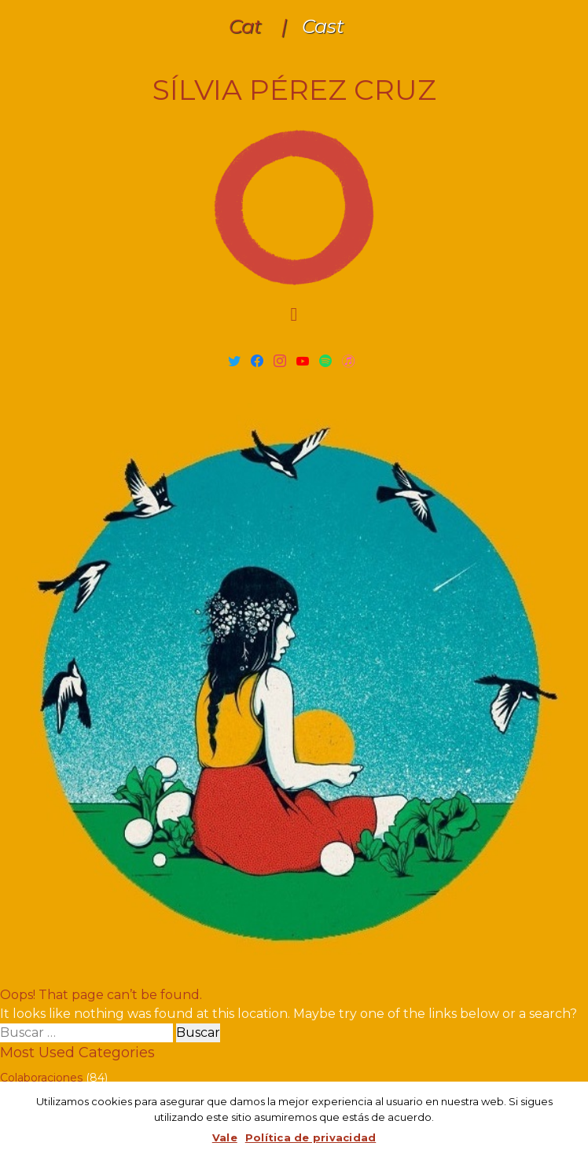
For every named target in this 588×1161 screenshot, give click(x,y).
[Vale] (568, 1122)
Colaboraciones (41, 1078)
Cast (323, 26)
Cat (245, 26)
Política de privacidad (311, 1137)
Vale (224, 1137)
